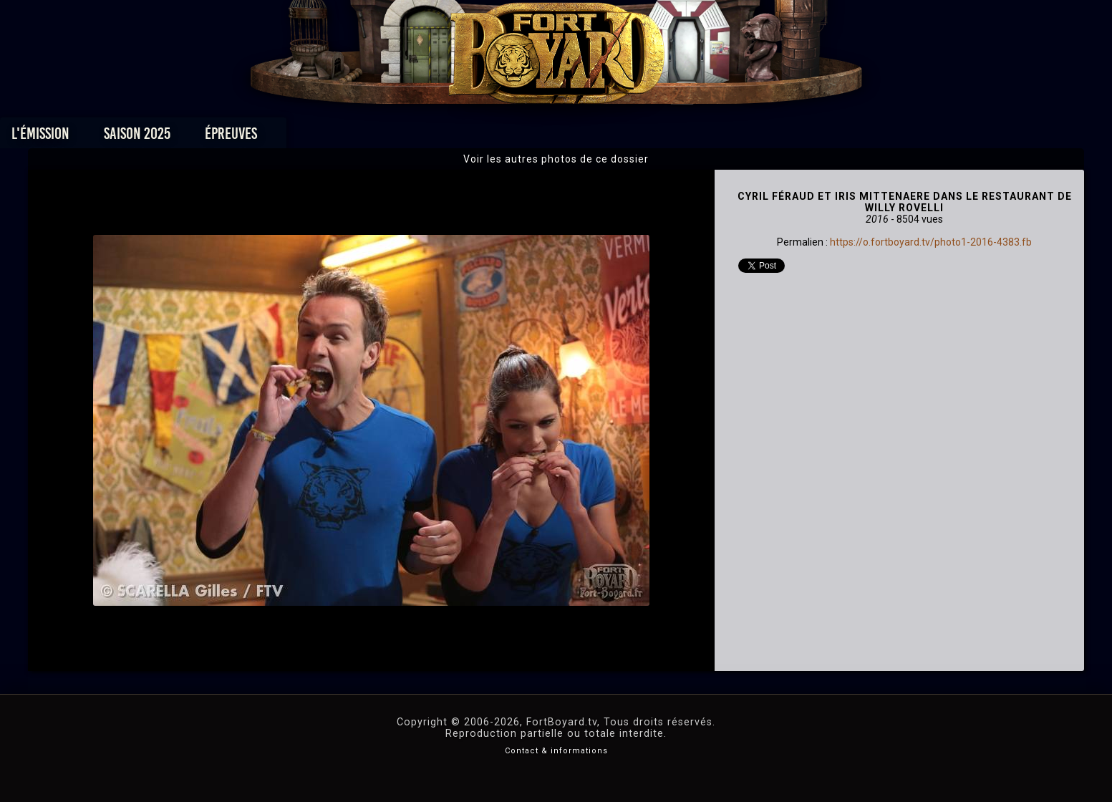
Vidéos (578, 137)
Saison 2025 (332, 137)
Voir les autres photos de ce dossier (556, 159)
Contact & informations (556, 750)
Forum (732, 137)
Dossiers (655, 137)
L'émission (235, 137)
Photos (506, 137)
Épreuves (426, 137)
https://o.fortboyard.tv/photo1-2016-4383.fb (931, 242)
